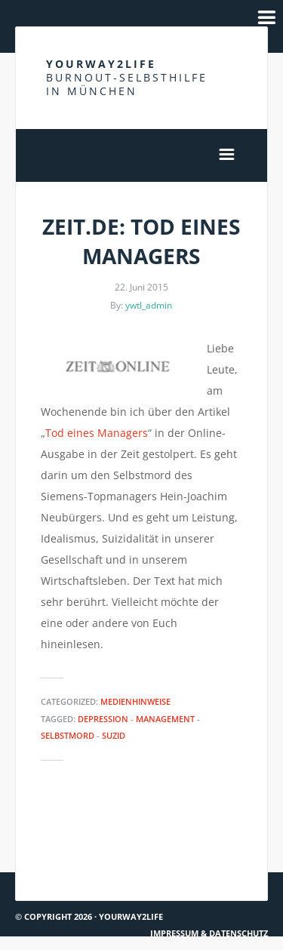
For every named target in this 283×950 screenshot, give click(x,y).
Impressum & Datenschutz (209, 933)
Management (165, 718)
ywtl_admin (148, 305)
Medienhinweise (135, 701)
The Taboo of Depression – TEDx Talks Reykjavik (208, 845)
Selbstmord (67, 735)
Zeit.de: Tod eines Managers (141, 241)
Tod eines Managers (96, 433)
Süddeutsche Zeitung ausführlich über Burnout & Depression (76, 846)
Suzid (113, 735)
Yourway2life (127, 77)
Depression (103, 718)
